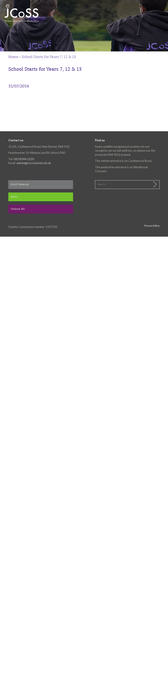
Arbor (14, 197)
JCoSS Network (20, 185)
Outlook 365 (18, 209)
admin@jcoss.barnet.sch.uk (33, 163)
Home (13, 57)
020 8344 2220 (24, 159)
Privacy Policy (152, 225)
